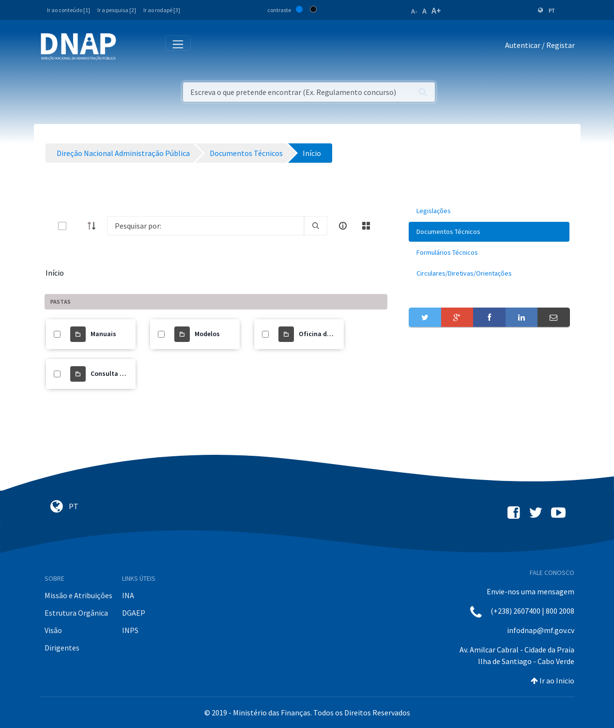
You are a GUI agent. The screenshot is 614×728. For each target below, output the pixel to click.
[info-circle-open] (343, 225)
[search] (316, 225)
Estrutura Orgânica (76, 613)
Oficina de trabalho (328, 333)
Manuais (103, 333)
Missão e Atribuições (78, 595)
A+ (436, 10)
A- (414, 11)
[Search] (206, 225)
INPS (130, 630)
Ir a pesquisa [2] (116, 10)
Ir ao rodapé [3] (161, 10)
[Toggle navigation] (130, 47)
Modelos (207, 333)
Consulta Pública (116, 373)
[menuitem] (489, 211)
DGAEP (133, 613)
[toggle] (78, 226)
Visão (53, 630)
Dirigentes (62, 647)
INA (128, 595)
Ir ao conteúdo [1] (68, 10)
